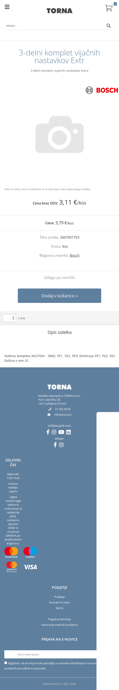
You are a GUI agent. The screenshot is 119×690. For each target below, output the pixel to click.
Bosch (75, 255)
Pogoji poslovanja (59, 619)
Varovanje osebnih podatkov (59, 625)
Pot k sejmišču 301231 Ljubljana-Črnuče (52, 401)
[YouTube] (62, 433)
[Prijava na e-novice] (111, 654)
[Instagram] (55, 433)
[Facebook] (49, 433)
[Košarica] (108, 7)
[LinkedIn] (69, 433)
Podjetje (59, 597)
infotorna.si (62, 415)
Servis (59, 608)
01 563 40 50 (63, 409)
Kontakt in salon (59, 602)
